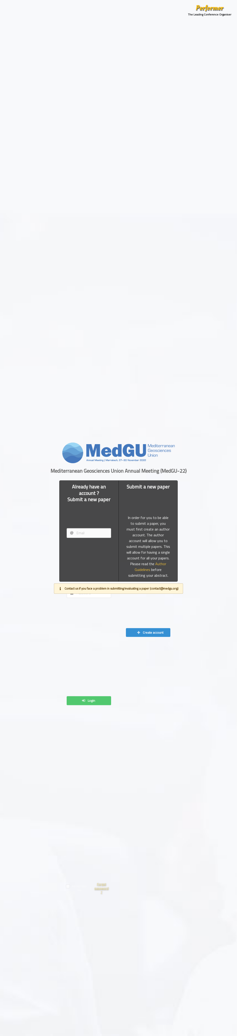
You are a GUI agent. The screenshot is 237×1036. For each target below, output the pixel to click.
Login (88, 913)
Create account (150, 749)
